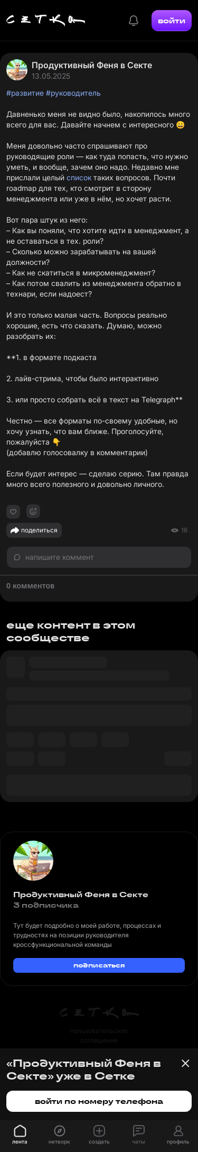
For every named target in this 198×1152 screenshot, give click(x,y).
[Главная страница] (46, 20)
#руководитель (73, 92)
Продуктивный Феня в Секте (92, 65)
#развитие (25, 92)
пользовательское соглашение (99, 1035)
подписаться (99, 965)
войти (171, 20)
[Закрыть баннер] (185, 1063)
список (79, 177)
